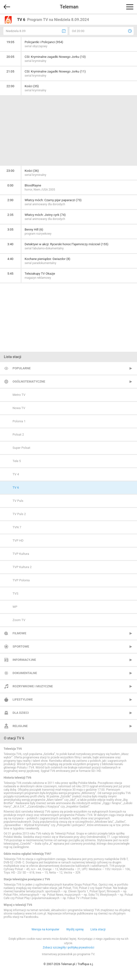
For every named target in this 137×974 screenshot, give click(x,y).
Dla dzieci (21, 713)
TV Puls (18, 501)
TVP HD (18, 540)
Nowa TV (19, 408)
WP (15, 607)
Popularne (22, 368)
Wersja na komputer (46, 929)
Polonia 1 (19, 421)
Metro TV (19, 395)
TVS (15, 593)
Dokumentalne (25, 673)
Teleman (69, 7)
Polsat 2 (18, 434)
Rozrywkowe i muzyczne (33, 686)
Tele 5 (17, 461)
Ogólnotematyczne (29, 381)
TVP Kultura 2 (22, 567)
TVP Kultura (21, 554)
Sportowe (21, 646)
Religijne (20, 726)
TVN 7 (17, 527)
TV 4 (16, 474)
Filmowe (19, 633)
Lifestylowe (23, 699)
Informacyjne (24, 660)
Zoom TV (19, 620)
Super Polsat (21, 448)
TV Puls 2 (19, 514)
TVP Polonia (21, 580)
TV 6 (16, 487)
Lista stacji (98, 929)
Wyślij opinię (74, 929)
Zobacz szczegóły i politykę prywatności (68, 947)
